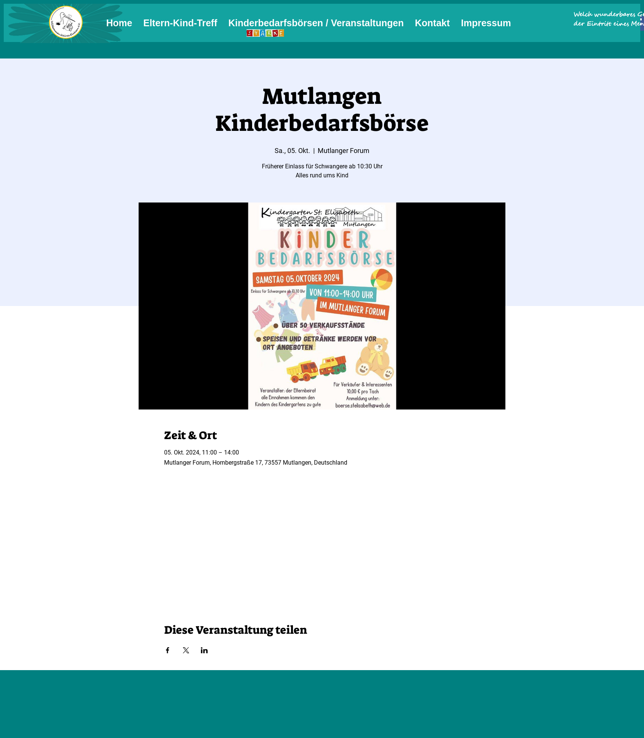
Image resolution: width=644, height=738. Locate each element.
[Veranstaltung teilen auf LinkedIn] (204, 650)
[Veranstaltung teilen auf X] (186, 650)
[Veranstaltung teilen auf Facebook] (167, 650)
